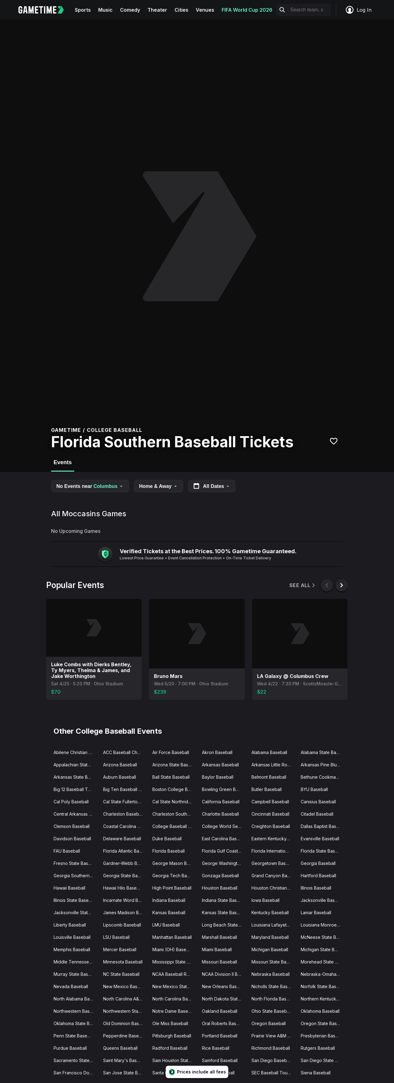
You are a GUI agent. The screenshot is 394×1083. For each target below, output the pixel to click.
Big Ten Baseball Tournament (125, 789)
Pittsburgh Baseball (171, 1035)
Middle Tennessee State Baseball (76, 961)
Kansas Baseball (168, 912)
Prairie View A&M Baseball (273, 1035)
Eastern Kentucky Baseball (273, 838)
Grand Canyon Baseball (273, 875)
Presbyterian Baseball (323, 1035)
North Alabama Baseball (76, 998)
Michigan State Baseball (323, 949)
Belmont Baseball (268, 777)
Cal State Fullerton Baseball (125, 801)
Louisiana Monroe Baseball (323, 924)
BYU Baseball (314, 789)
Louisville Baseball (72, 937)
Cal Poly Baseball (71, 801)
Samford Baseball (220, 1060)
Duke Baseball (167, 838)
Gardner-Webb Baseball (125, 863)
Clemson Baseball (72, 826)
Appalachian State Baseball (76, 764)
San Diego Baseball (271, 1060)
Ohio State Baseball (271, 1011)
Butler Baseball (266, 789)
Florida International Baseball (273, 851)
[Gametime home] (44, 10)
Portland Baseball (219, 1035)
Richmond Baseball (270, 1048)
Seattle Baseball (218, 1072)
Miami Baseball (217, 949)
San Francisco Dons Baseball (76, 1072)
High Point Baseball (171, 887)
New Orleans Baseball (224, 986)
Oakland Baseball (219, 1011)
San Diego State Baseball (323, 1060)
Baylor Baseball (217, 777)
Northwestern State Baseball (125, 1011)
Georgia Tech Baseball (174, 875)
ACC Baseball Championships (125, 752)
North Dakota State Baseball (224, 998)
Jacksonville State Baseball (76, 912)
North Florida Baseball (273, 998)
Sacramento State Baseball (76, 1060)
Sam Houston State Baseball (174, 1060)
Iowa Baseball (265, 900)
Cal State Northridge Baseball (174, 801)
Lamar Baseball (316, 912)
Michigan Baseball (269, 949)
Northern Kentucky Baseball (323, 998)
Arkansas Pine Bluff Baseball (323, 764)
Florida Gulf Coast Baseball (224, 851)
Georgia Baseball (318, 863)
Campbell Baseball (270, 801)
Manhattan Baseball (172, 937)
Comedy (130, 10)
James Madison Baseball (125, 912)
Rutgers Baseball (318, 1048)
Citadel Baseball (317, 814)
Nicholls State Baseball (273, 986)
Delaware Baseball (122, 838)
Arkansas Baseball (220, 764)
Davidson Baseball (72, 838)
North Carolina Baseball (174, 998)
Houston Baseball (219, 887)
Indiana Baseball (168, 900)
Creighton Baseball (270, 826)
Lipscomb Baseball (122, 924)
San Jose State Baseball (125, 1072)
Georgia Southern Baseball (76, 875)
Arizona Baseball (120, 764)
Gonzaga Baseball (220, 875)
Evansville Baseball (320, 838)
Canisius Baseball (318, 801)
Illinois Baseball (316, 887)
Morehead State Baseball (323, 961)
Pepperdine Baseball (124, 1035)
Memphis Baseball (72, 949)
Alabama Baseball (269, 752)
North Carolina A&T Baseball (125, 998)
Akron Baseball (217, 752)
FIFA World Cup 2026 (247, 10)
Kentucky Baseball (270, 912)
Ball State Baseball (171, 777)
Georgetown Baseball (273, 863)
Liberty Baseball (70, 924)
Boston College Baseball (174, 789)
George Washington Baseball (224, 863)
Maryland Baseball (270, 937)
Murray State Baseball (76, 974)
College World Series (223, 826)
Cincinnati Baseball (270, 814)
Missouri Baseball (219, 961)
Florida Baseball (168, 851)
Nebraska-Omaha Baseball (323, 974)
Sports (83, 10)
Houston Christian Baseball (273, 887)
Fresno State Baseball (76, 863)
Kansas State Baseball (224, 912)
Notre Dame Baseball (173, 1011)
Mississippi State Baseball (174, 961)
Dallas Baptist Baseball (323, 826)
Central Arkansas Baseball (76, 814)
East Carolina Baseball (224, 838)
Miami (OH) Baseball (172, 949)
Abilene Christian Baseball (76, 752)
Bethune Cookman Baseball (323, 777)
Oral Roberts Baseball (224, 1023)
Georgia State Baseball (125, 875)
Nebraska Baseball (270, 974)
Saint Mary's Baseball (125, 1060)
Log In (358, 9)
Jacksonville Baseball (322, 900)
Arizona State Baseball (174, 764)
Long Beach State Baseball (224, 924)
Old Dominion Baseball (125, 1023)
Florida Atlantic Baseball (125, 851)
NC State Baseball (121, 974)
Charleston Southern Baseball (174, 814)
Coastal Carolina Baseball (125, 826)
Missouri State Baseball (273, 961)
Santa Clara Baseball (173, 1072)
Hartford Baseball (318, 875)
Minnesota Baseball (123, 961)
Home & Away (158, 486)
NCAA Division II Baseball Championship (224, 974)
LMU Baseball (166, 924)
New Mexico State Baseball (174, 986)
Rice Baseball (215, 1048)
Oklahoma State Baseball (76, 1023)
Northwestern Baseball (76, 1011)
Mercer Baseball (119, 949)
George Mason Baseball (174, 863)
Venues (205, 10)
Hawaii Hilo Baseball (123, 887)
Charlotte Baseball (220, 814)
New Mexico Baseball (125, 986)
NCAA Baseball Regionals (174, 974)
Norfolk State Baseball (323, 986)
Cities (181, 10)
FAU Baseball (67, 851)
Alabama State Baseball (323, 752)
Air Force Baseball (170, 752)
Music (105, 10)
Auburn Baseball (119, 777)
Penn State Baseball (74, 1035)
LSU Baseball (116, 937)
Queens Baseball (120, 1048)
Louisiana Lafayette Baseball (273, 924)
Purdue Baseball (70, 1048)
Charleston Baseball (123, 814)
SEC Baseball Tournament (273, 1072)
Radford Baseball (169, 1048)
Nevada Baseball (71, 986)
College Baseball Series (174, 826)
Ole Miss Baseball (170, 1023)
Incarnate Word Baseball (125, 900)
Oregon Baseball (268, 1023)
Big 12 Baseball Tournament (76, 789)
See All (302, 585)
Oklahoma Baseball (320, 1011)
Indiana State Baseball (224, 900)
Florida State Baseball (323, 851)
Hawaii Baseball (69, 887)
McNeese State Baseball (323, 937)
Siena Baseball (316, 1072)
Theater (157, 10)
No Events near (90, 486)
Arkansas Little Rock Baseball (273, 764)
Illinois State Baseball (75, 900)
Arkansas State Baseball (76, 777)
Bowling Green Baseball (224, 789)
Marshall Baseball (219, 937)
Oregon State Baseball (323, 1023)
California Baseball (220, 801)
